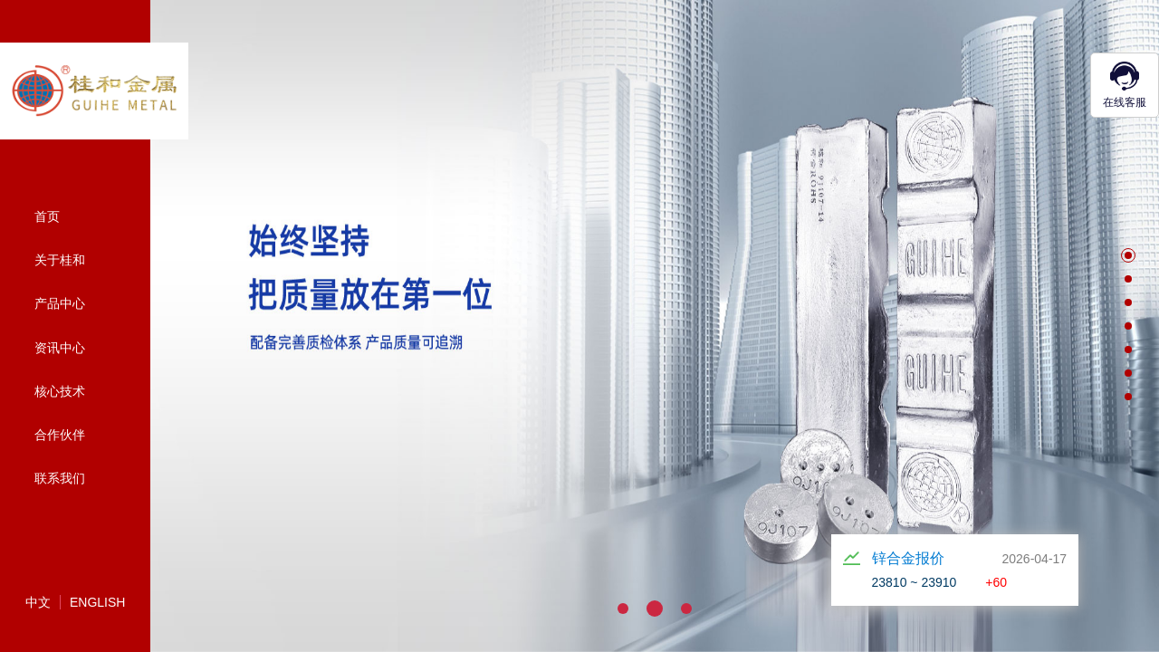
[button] (1128, 255)
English (97, 602)
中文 (38, 602)
